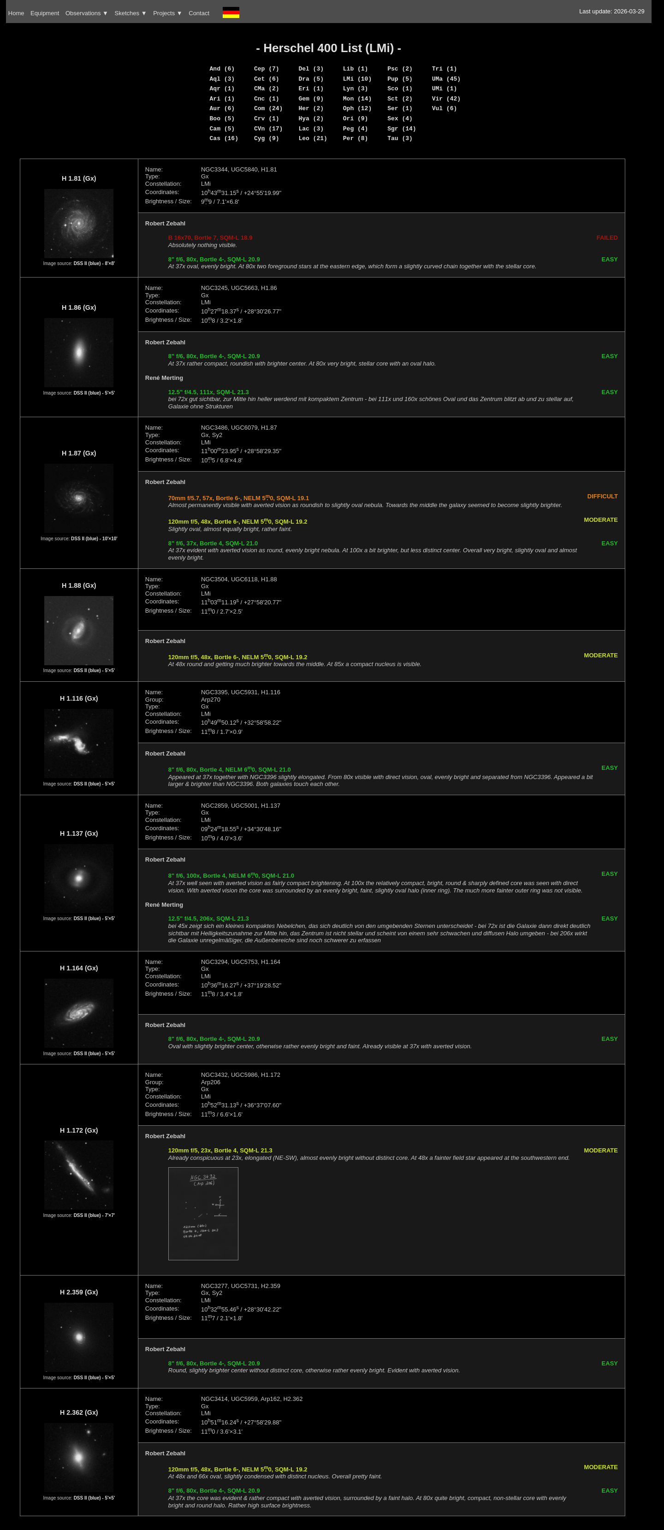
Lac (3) (311, 128)
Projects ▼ (167, 13)
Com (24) (268, 108)
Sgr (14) (401, 128)
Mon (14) (357, 99)
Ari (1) (222, 99)
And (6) (222, 69)
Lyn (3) (355, 88)
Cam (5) (222, 128)
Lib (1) (355, 69)
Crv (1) (266, 118)
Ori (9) (355, 118)
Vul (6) (444, 108)
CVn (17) (268, 128)
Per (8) (355, 138)
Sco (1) (400, 88)
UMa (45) (446, 79)
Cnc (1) (266, 99)
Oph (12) (357, 108)
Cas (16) (224, 138)
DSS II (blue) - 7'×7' (94, 1215)
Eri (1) (311, 88)
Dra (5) (311, 79)
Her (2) (311, 108)
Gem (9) (311, 99)
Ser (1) (400, 108)
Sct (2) (400, 99)
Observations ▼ (86, 13)
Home (16, 13)
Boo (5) (222, 118)
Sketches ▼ (131, 13)
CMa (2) (266, 88)
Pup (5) (400, 79)
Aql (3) (222, 79)
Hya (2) (311, 118)
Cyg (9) (266, 138)
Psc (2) (400, 69)
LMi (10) (357, 79)
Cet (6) (266, 79)
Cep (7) (266, 69)
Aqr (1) (222, 88)
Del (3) (311, 69)
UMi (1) (444, 88)
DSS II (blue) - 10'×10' (94, 538)
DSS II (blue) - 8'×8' (94, 263)
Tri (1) (444, 69)
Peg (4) (355, 128)
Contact (199, 13)
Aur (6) (222, 108)
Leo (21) (312, 138)
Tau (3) (400, 138)
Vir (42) (446, 99)
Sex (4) (400, 118)
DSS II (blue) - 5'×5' (94, 393)
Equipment (44, 13)
